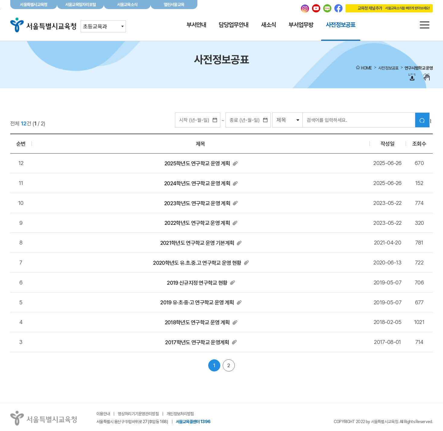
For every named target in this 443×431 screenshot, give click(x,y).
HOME (366, 68)
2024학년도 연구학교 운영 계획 (197, 183)
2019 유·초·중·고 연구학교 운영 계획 (197, 302)
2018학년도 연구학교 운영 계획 (197, 322)
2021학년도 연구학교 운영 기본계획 (197, 243)
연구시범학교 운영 (419, 68)
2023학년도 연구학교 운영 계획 (197, 203)
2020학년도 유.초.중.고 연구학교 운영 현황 (197, 263)
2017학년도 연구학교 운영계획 (197, 342)
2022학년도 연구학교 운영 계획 (197, 223)
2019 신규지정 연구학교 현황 (197, 283)
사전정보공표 (388, 68)
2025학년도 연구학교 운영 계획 (197, 163)
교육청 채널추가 (388, 8)
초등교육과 (95, 26)
